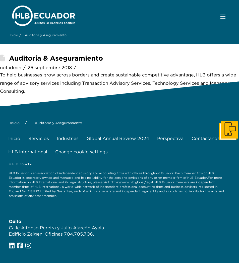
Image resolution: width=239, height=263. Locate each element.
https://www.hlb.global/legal (131, 182)
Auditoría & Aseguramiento (56, 58)
